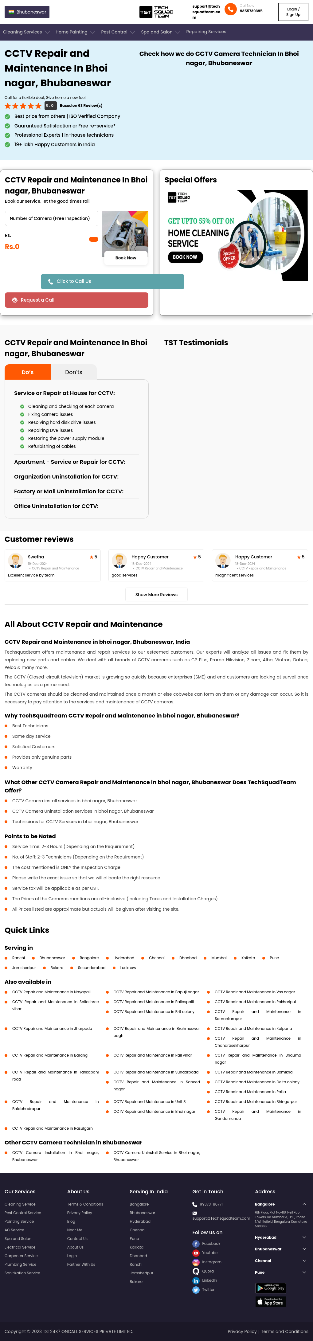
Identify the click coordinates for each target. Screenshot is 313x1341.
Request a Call (37, 300)
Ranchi (18, 957)
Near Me (74, 1230)
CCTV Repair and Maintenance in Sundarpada (156, 1072)
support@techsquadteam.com (206, 12)
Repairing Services (206, 32)
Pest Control (118, 32)
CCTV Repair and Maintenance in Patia (250, 1091)
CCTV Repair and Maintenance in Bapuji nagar (156, 992)
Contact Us (77, 1238)
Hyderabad (124, 957)
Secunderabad (92, 967)
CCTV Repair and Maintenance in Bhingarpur (256, 1101)
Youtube (204, 1252)
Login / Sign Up (293, 11)
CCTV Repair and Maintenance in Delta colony (257, 1082)
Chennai (157, 957)
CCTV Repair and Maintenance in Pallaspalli (154, 1001)
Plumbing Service (20, 1264)
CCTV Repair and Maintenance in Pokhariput (255, 1001)
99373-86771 (211, 1204)
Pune (274, 957)
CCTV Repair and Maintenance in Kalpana (253, 1028)
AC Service (14, 1230)
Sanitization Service (22, 1273)
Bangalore (89, 957)
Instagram (206, 1262)
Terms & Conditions (85, 1204)
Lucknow (128, 967)
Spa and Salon (161, 32)
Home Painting (76, 32)
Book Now (126, 257)
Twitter (203, 1289)
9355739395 (251, 11)
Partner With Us (81, 1264)
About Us (75, 1247)
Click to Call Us (74, 281)
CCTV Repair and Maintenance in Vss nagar (255, 992)
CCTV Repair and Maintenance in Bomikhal (254, 1072)
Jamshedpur (24, 967)
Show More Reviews (156, 595)
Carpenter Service (21, 1255)
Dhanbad (188, 957)
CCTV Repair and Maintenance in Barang (50, 1055)
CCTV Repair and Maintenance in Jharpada (52, 1028)
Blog (71, 1221)
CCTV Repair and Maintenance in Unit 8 (150, 1101)
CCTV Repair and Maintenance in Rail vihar (153, 1055)
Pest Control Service (23, 1212)
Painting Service (19, 1221)
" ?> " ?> (51, 218)
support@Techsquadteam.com (221, 1218)
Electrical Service (20, 1247)
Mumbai (219, 957)
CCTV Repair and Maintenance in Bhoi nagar (155, 1111)
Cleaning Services (27, 32)
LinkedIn (204, 1280)
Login (72, 1255)
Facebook (206, 1243)
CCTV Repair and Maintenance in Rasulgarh (52, 1128)
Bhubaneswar (52, 957)
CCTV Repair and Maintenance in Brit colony (154, 1011)
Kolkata (248, 957)
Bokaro (57, 967)
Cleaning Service (20, 1204)
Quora (203, 1271)
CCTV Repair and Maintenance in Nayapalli (52, 992)
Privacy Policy (79, 1212)
